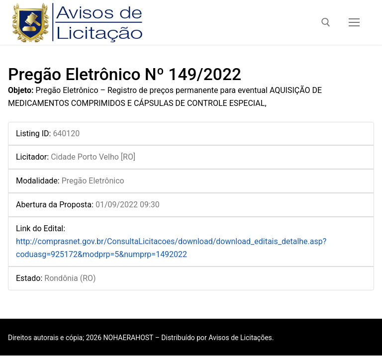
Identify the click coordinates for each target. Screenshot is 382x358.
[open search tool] (325, 22)
